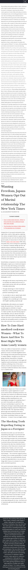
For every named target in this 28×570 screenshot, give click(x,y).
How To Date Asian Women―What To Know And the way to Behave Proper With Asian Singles (14, 221)
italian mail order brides (12, 241)
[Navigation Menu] (25, 1)
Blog (12, 134)
